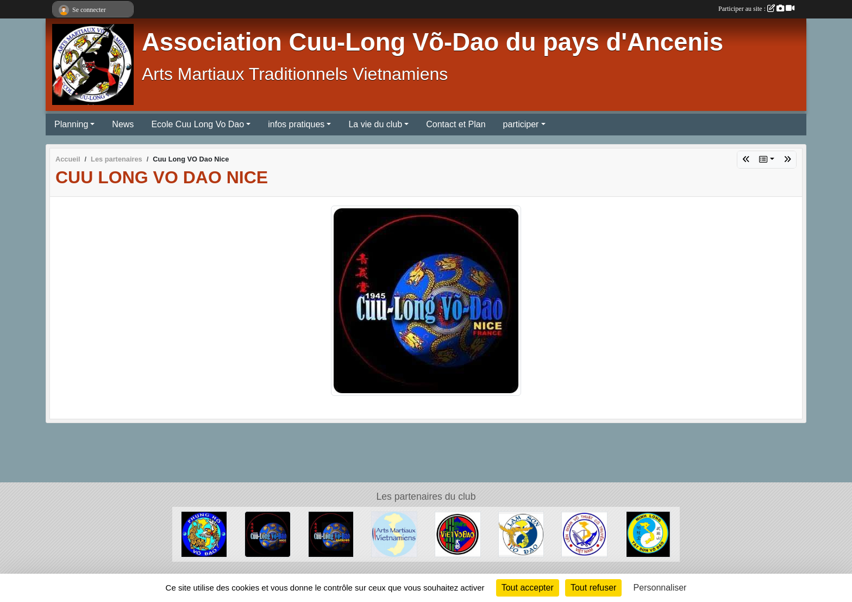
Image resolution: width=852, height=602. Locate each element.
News (123, 124)
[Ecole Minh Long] (648, 533)
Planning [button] (71, 124)
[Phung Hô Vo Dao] (204, 533)
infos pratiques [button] (296, 124)
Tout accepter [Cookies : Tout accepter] (528, 587)
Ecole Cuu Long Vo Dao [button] (197, 124)
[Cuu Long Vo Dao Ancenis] (331, 533)
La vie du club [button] (375, 124)
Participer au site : (756, 9)
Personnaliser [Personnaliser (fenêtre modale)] (660, 587)
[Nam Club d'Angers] (458, 533)
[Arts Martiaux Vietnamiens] (394, 533)
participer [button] (521, 124)
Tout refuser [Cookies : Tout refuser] (593, 587)
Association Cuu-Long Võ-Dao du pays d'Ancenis (432, 42)
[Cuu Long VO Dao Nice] (268, 533)
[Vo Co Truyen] (584, 533)
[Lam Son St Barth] (521, 533)
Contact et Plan (455, 124)
